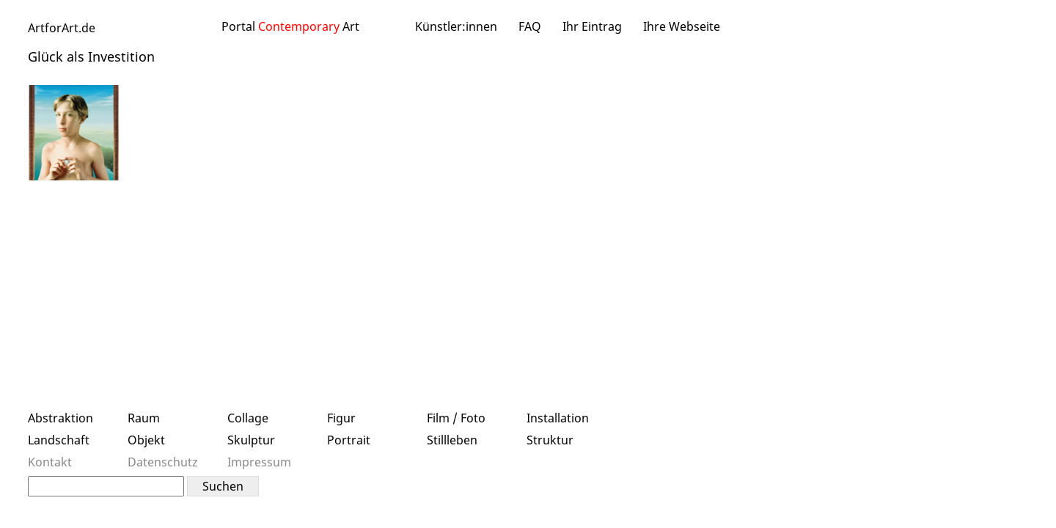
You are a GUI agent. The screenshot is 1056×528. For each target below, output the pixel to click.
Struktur (550, 440)
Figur (341, 418)
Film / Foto (456, 418)
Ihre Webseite (681, 26)
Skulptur (251, 440)
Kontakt (50, 462)
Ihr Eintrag (592, 26)
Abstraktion (60, 418)
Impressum (259, 462)
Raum (144, 418)
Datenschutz (163, 462)
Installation (558, 418)
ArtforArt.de (61, 28)
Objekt (146, 440)
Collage (247, 418)
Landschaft (58, 440)
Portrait (348, 440)
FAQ (529, 26)
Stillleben (452, 440)
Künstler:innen (456, 26)
